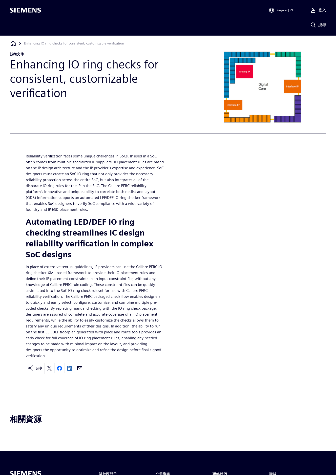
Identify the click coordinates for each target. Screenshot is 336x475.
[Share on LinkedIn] (70, 368)
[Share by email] (80, 368)
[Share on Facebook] (59, 368)
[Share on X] (49, 368)
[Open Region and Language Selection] (281, 11)
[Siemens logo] (25, 10)
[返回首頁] (13, 43)
